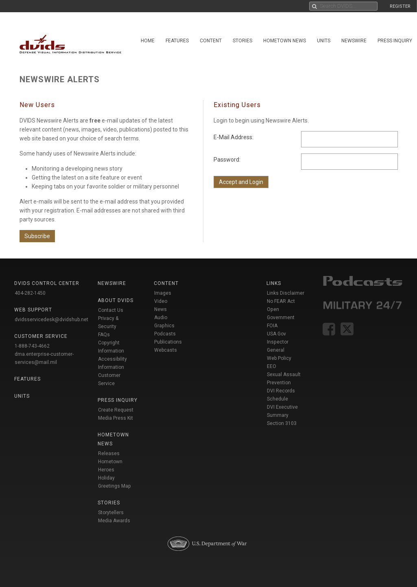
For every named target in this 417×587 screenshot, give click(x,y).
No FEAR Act (281, 301)
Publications (168, 342)
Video (160, 301)
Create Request (115, 410)
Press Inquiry (395, 41)
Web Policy (279, 358)
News (160, 309)
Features (177, 41)
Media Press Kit (115, 418)
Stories (242, 41)
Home (148, 41)
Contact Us (110, 310)
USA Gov (276, 334)
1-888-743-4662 (32, 346)
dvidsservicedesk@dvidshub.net (51, 319)
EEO (271, 366)
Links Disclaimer (285, 293)
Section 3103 (282, 423)
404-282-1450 (30, 293)
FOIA (272, 326)
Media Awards (114, 520)
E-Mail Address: (233, 137)
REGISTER (400, 6)
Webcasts (165, 350)
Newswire (354, 41)
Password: (227, 159)
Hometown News (284, 41)
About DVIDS (115, 300)
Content (211, 41)
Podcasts (165, 334)
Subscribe (37, 236)
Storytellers (111, 512)
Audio (160, 317)
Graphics (164, 326)
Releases (109, 453)
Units (323, 41)
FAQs (104, 334)
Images (162, 293)
